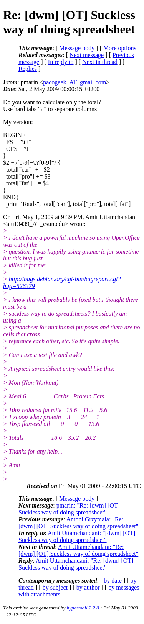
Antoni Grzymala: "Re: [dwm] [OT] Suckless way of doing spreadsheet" (78, 522)
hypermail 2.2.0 (83, 608)
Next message (87, 55)
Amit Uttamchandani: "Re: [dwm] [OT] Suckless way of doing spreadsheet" (78, 550)
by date (113, 580)
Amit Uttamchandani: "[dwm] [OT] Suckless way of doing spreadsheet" (76, 536)
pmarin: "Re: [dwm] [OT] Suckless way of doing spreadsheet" (69, 509)
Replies (27, 69)
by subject (55, 587)
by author (88, 587)
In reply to (61, 62)
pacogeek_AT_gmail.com (74, 82)
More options (119, 48)
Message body (76, 48)
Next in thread (100, 62)
